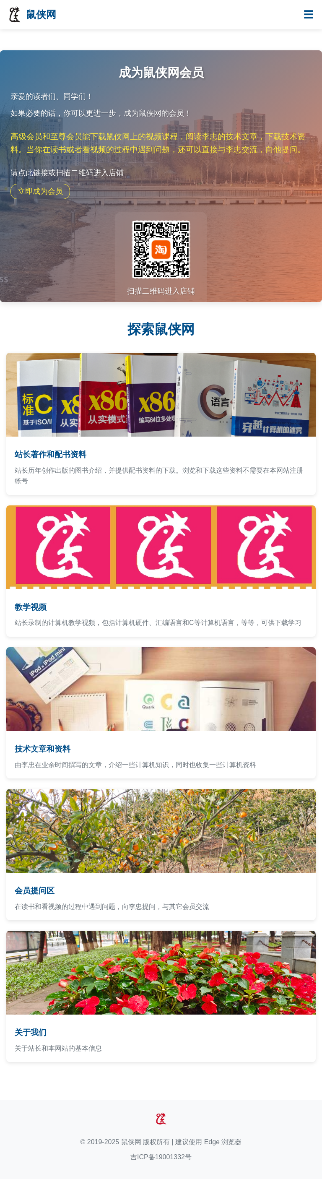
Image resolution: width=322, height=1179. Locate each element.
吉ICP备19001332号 (161, 1157)
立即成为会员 (40, 191)
